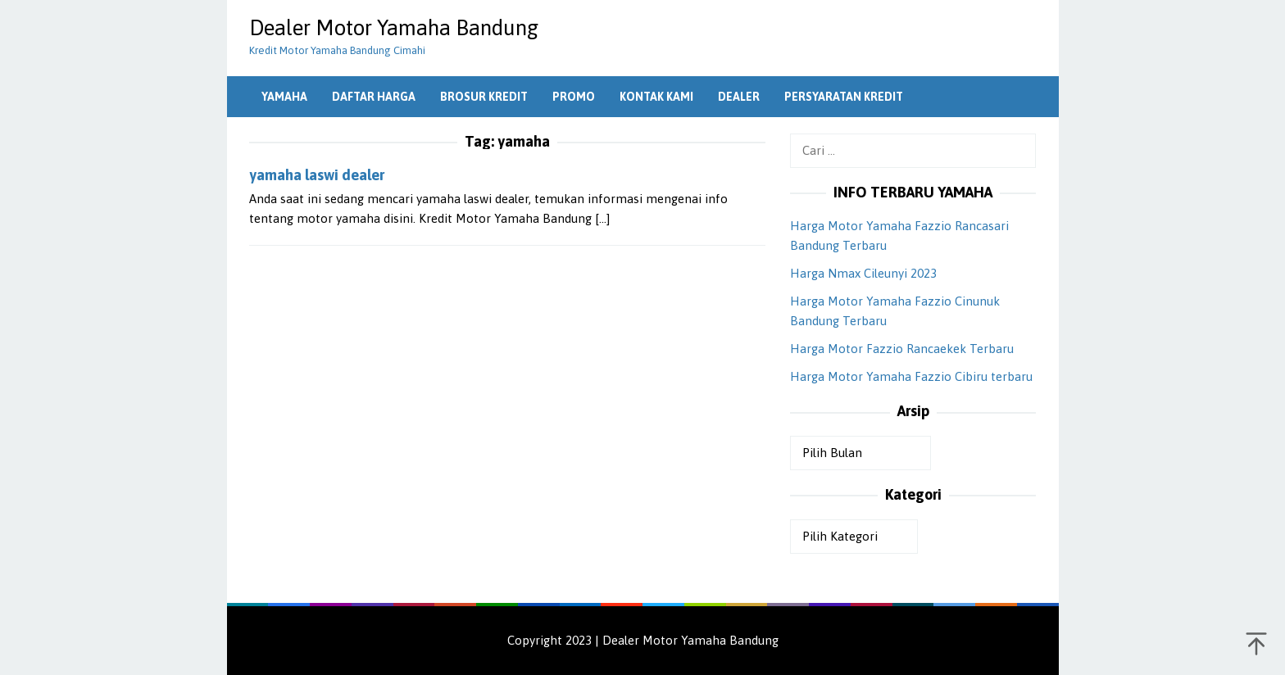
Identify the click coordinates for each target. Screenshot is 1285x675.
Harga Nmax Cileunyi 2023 (863, 273)
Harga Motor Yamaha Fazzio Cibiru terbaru (911, 376)
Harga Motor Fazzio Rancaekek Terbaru (902, 349)
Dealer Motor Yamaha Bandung (393, 28)
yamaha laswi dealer (316, 174)
